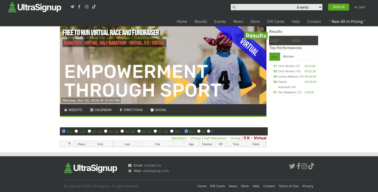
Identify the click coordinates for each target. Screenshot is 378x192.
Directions (131, 110)
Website (73, 110)
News (238, 21)
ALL (69, 131)
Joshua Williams (288, 76)
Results (201, 21)
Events (220, 21)
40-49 (130, 131)
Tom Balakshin (287, 92)
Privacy (307, 186)
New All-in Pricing (347, 21)
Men (274, 57)
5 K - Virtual (255, 137)
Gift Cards (275, 21)
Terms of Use (289, 186)
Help (296, 21)
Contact (314, 21)
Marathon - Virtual (186, 138)
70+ (178, 131)
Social (158, 110)
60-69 (163, 131)
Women (288, 56)
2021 (274, 40)
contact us (152, 165)
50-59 (147, 131)
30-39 (113, 131)
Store (255, 21)
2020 (296, 40)
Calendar (101, 110)
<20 (82, 131)
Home (182, 21)
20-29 (97, 131)
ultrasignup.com (156, 171)
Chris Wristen (286, 66)
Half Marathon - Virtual (222, 138)
